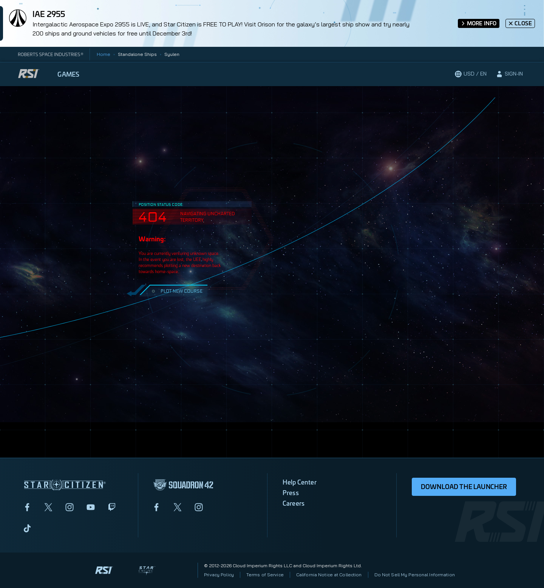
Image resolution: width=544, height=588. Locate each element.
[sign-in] (509, 74)
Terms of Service (265, 574)
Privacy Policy (219, 574)
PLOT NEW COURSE (176, 290)
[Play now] (418, 74)
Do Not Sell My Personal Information (414, 574)
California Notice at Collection (329, 574)
